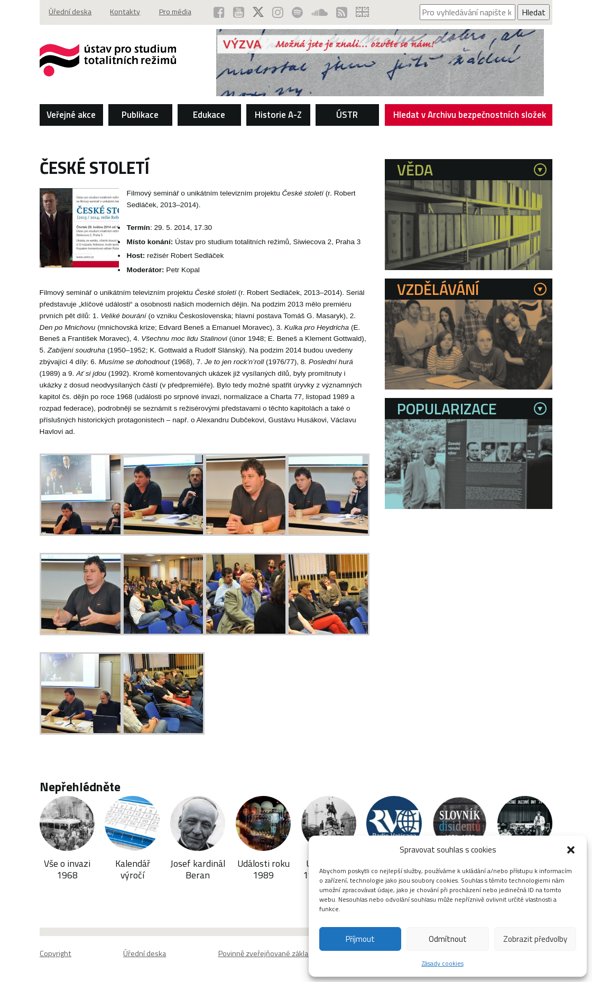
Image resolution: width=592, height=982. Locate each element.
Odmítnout (448, 939)
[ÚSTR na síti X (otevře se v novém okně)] (257, 12)
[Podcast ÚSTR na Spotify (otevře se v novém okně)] (297, 12)
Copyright (55, 953)
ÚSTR (347, 114)
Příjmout (360, 939)
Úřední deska (70, 12)
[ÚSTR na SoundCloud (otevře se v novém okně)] (319, 12)
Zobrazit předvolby (535, 939)
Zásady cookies (443, 963)
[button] (571, 850)
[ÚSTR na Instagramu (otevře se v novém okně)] (277, 12)
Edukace (209, 114)
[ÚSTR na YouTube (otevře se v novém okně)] (238, 12)
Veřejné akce (71, 114)
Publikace (140, 114)
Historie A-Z (278, 114)
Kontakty (126, 12)
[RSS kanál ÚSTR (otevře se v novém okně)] (341, 12)
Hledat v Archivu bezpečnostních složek (470, 116)
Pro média (176, 12)
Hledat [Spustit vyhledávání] (533, 12)
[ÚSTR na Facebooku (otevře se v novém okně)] (218, 12)
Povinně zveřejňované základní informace (285, 953)
